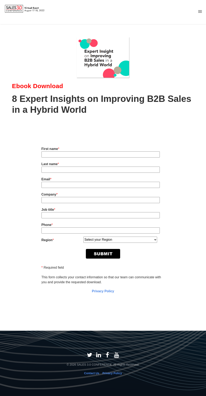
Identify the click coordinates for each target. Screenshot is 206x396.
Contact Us (91, 373)
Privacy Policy (103, 291)
